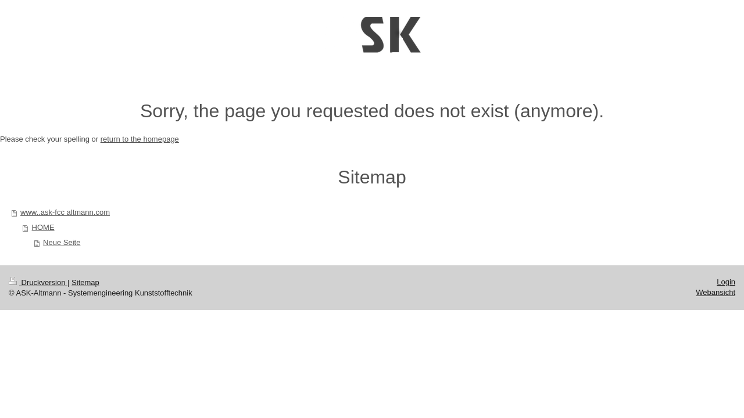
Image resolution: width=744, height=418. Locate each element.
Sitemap (85, 282)
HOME (43, 227)
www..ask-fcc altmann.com (65, 212)
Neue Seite (61, 242)
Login (726, 282)
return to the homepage (140, 139)
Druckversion (38, 282)
